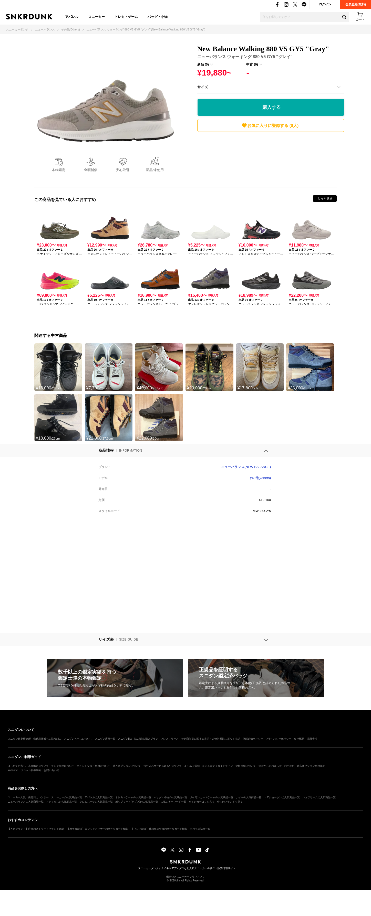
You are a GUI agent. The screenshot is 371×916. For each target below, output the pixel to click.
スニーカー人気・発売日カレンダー (28, 797)
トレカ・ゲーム (126, 17)
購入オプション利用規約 (311, 765)
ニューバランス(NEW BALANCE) (246, 467)
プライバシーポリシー (278, 738)
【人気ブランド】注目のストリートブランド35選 (36, 828)
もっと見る (325, 198)
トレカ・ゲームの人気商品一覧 (133, 797)
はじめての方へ (17, 765)
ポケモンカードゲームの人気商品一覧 (211, 797)
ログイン (325, 4)
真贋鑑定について (38, 765)
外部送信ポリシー (253, 738)
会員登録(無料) (355, 4)
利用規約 (289, 765)
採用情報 (312, 738)
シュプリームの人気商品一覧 (319, 797)
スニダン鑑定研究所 (19, 738)
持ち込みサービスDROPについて (162, 765)
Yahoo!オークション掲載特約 (24, 770)
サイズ (202, 87)
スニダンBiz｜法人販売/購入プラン (138, 738)
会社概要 (299, 738)
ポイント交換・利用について (93, 765)
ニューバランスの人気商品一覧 (26, 801)
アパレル (71, 17)
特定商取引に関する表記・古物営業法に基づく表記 (210, 738)
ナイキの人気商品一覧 (248, 797)
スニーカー (96, 17)
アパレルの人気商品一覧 (99, 797)
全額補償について (245, 765)
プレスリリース (170, 738)
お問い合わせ (51, 770)
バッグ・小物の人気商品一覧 (170, 797)
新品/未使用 (155, 170)
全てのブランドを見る (230, 801)
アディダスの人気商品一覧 (61, 801)
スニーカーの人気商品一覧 (66, 797)
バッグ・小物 (158, 17)
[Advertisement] (270, 157)
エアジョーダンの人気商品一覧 (282, 797)
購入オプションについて (127, 765)
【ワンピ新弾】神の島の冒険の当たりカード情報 (159, 828)
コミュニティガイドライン (217, 765)
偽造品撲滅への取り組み (47, 738)
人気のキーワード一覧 (173, 801)
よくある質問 (192, 765)
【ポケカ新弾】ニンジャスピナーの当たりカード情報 (97, 828)
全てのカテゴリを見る (201, 801)
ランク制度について (62, 765)
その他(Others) (260, 478)
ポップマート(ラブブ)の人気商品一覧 (136, 801)
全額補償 (90, 170)
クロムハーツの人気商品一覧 (96, 801)
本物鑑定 (58, 170)
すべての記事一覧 (200, 828)
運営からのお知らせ (270, 765)
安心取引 (122, 170)
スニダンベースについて (78, 738)
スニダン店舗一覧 (105, 738)
